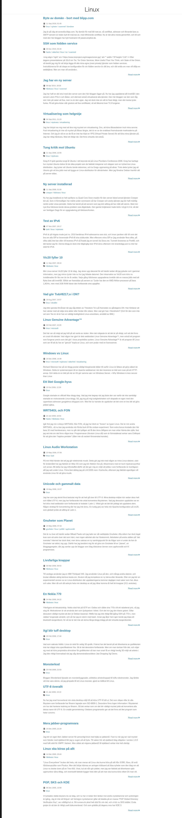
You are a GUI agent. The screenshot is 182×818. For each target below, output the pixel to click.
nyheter (62, 27)
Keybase (5, 69)
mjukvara (63, 122)
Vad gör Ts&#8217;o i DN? (69, 294)
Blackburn (9, 78)
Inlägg (4, 9)
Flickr (4, 37)
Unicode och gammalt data (70, 483)
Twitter (5, 29)
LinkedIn (5, 45)
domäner (78, 27)
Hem (4, 21)
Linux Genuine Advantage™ (70, 319)
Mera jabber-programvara (69, 723)
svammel (70, 27)
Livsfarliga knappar (64, 560)
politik (70, 529)
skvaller (62, 303)
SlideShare (6, 41)
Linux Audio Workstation (68, 447)
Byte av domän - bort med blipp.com (76, 18)
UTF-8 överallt (61, 686)
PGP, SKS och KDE (64, 782)
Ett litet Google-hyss (65, 381)
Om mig (5, 13)
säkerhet (63, 52)
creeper (57, 193)
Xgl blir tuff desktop (65, 630)
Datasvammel (8, 3)
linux (56, 27)
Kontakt (5, 17)
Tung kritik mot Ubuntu (67, 147)
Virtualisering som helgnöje (70, 113)
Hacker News (7, 53)
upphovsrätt (78, 529)
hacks (56, 52)
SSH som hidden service (68, 43)
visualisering (89, 362)
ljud (60, 456)
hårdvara (57, 89)
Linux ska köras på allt (67, 748)
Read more (142, 75)
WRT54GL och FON (64, 410)
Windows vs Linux (64, 353)
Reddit (5, 49)
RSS (4, 25)
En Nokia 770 (60, 594)
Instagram (6, 33)
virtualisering (73, 122)
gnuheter (57, 529)
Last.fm (5, 61)
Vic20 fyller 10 (61, 257)
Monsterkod (59, 664)
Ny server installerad (65, 184)
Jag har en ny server (65, 80)
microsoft (63, 328)
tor (75, 52)
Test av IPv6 (59, 220)
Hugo (8, 76)
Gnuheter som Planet (66, 520)
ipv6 (56, 229)
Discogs (5, 65)
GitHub (5, 57)
